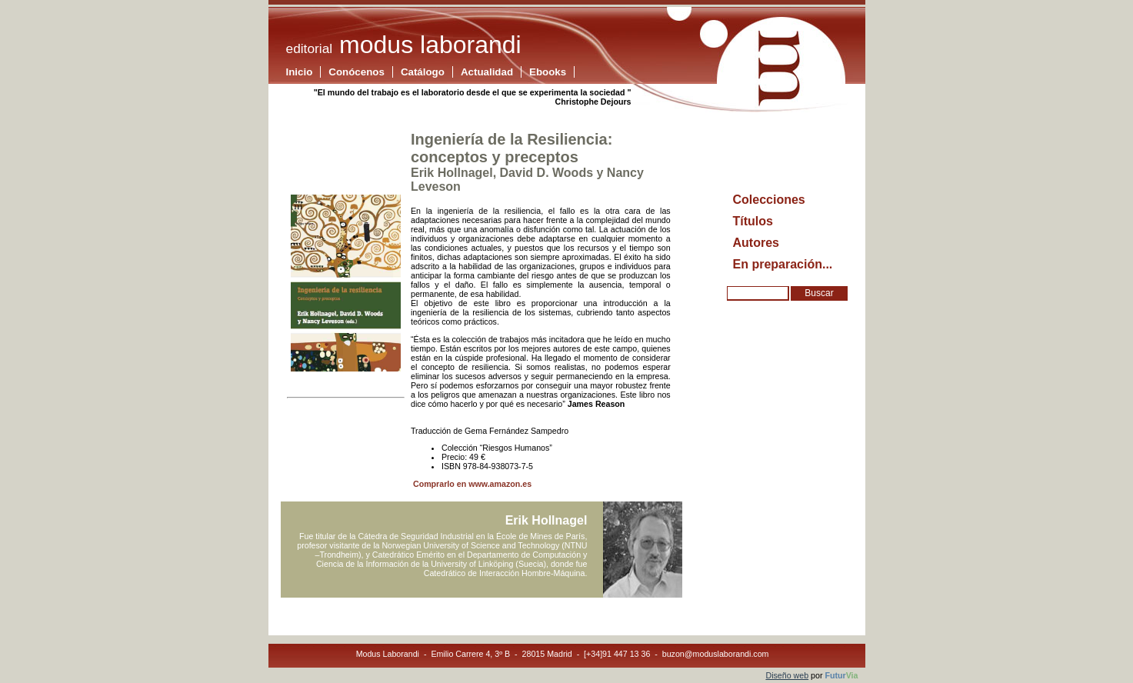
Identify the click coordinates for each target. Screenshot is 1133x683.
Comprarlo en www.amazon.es (471, 483)
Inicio (299, 72)
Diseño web (786, 675)
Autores (756, 242)
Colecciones (769, 199)
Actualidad (487, 72)
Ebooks (547, 72)
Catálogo (423, 72)
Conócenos (356, 72)
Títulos (753, 221)
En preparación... (783, 264)
